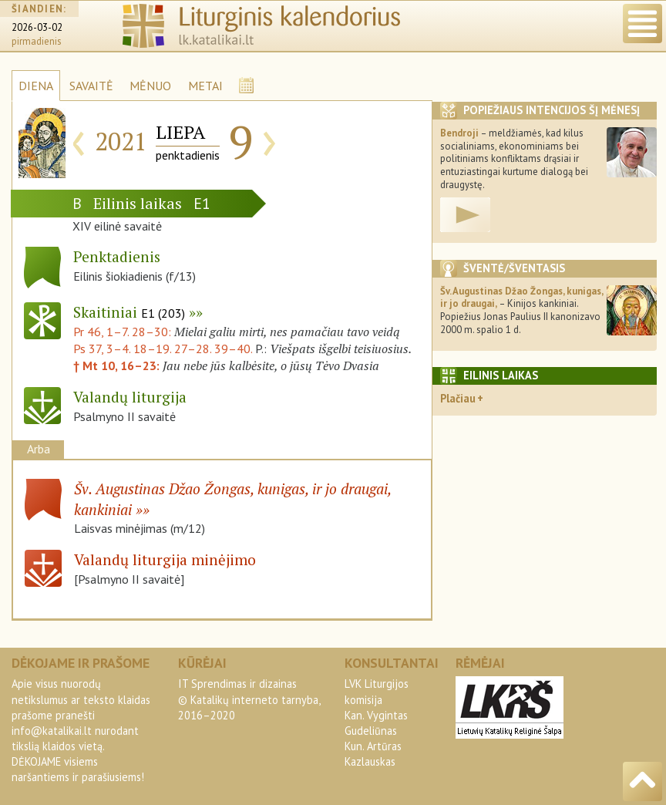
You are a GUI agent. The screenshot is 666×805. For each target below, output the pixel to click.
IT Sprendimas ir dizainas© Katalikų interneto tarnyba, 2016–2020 (249, 699)
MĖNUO (150, 85)
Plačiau (458, 398)
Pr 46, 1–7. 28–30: (123, 331)
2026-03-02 (37, 27)
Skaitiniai (129, 312)
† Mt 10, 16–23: (118, 365)
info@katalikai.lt (52, 730)
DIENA (35, 85)
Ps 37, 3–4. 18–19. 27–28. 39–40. (162, 348)
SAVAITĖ (91, 85)
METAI (205, 85)
